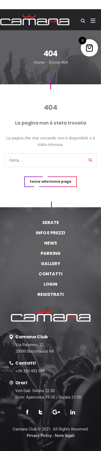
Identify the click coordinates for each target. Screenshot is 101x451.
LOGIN (50, 284)
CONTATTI (50, 274)
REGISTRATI (50, 294)
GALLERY (50, 263)
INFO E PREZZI (50, 233)
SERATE (50, 222)
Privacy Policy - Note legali (51, 435)
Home (39, 62)
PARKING (51, 253)
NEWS (50, 243)
